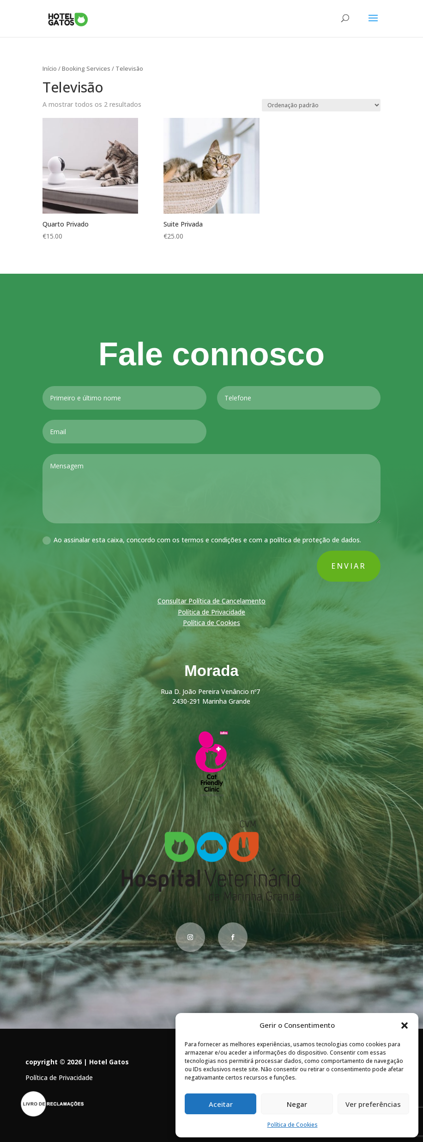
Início (49, 68)
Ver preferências (373, 1104)
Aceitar (221, 1104)
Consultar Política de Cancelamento (211, 601)
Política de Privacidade (211, 612)
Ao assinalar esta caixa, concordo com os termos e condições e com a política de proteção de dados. (202, 541)
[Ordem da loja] (321, 105)
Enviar (347, 567)
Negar (297, 1104)
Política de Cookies (292, 1125)
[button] (404, 1025)
